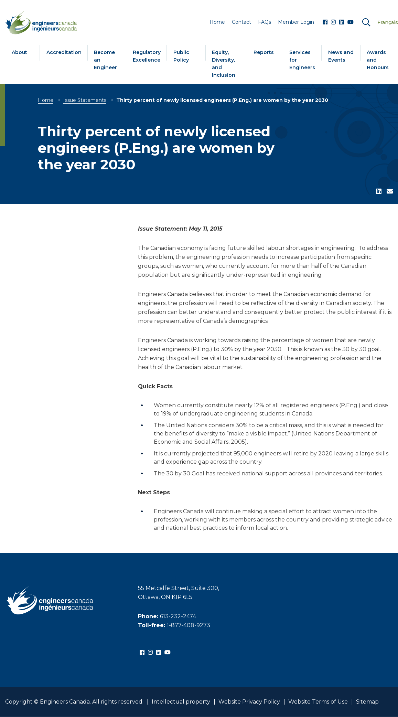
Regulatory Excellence (147, 56)
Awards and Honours (378, 60)
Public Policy (181, 56)
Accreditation (64, 52)
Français (387, 22)
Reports (264, 52)
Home (45, 100)
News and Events (341, 56)
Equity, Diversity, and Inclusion (223, 63)
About (19, 52)
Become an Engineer (105, 60)
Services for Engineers (302, 60)
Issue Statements (84, 100)
